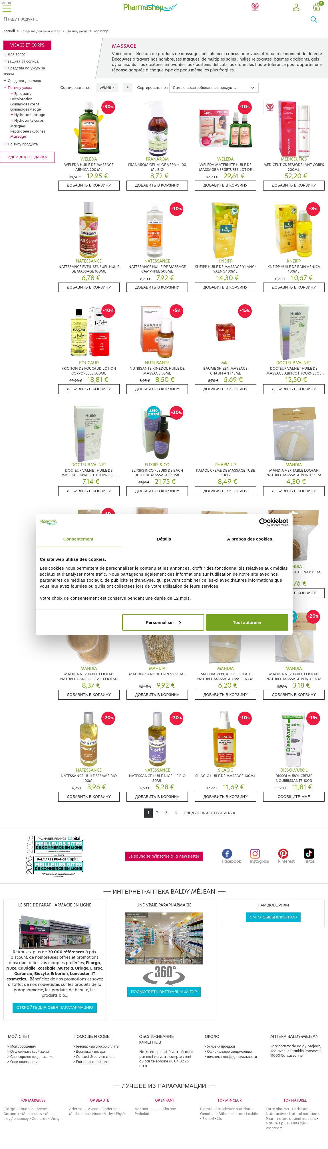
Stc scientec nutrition (233, 1108)
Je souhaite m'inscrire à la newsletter (164, 856)
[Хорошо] (319, 19)
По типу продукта (23, 144)
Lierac (238, 1113)
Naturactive (276, 1113)
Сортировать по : (76, 87)
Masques (18, 126)
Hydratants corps (29, 120)
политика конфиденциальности (232, 1056)
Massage (18, 136)
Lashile (252, 1113)
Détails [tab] (164, 539)
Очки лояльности (24, 1061)
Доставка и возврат (91, 1051)
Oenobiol (208, 1113)
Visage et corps (27, 45)
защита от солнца (23, 61)
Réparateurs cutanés (27, 131)
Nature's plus (277, 1123)
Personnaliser (163, 622)
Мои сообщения (23, 1046)
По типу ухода (77, 31)
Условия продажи (221, 1046)
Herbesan (300, 1108)
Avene (42, 1108)
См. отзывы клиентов (273, 917)
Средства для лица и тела (40, 31)
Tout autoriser (247, 622)
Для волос (16, 54)
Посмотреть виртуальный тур (164, 991)
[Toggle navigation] (7, 7)
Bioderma (109, 1108)
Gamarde (39, 1118)
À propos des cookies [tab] (249, 539)
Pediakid (142, 1113)
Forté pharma (277, 1108)
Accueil (9, 31)
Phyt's (121, 1113)
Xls (219, 1118)
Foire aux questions (92, 1061)
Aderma (75, 1108)
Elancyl (208, 1118)
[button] (296, 7)
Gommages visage (25, 109)
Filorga (9, 1108)
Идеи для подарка (27, 157)
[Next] (209, 813)
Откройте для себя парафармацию (54, 1007)
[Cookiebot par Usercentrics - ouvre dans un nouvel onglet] (263, 522)
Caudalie (26, 1108)
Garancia (11, 1113)
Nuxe (96, 1113)
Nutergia (298, 1123)
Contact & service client (95, 1056)
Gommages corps (24, 104)
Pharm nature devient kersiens (291, 1118)
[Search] (155, 19)
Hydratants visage (29, 114)
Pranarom (274, 1128)
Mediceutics (32, 1113)
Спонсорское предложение (31, 1056)
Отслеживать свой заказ (29, 1051)
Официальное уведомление (229, 1051)
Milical (224, 1113)
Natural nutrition (303, 1113)
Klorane (169, 1108)
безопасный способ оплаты (97, 1046)
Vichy (55, 1118)
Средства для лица (24, 80)
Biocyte (206, 1108)
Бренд (106, 87)
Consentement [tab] (78, 539)
